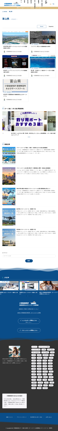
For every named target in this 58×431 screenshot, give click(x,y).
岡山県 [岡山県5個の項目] (39, 365)
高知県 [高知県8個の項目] (34, 387)
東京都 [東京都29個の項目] (39, 371)
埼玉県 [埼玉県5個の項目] (46, 357)
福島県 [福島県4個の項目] (51, 376)
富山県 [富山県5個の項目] (34, 362)
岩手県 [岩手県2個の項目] (45, 365)
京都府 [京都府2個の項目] (52, 351)
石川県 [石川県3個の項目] (50, 373)
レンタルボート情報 (14, 281)
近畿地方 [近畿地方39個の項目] (50, 379)
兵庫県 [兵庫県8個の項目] (39, 354)
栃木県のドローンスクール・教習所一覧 (26, 208)
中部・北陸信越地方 (7, 44)
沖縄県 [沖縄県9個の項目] (34, 373)
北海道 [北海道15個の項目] (52, 354)
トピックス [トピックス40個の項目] (35, 346)
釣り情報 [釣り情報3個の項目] (40, 382)
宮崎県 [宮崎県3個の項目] (50, 360)
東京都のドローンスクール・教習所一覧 (26, 229)
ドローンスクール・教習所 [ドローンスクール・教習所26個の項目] (44, 346)
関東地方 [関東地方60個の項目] (34, 384)
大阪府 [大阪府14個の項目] (34, 360)
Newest (41, 26)
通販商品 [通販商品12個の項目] (34, 382)
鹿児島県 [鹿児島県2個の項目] (45, 387)
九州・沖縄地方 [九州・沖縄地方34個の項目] (45, 351)
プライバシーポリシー (22, 416)
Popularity (51, 26)
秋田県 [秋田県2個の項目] (34, 379)
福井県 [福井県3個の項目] (40, 376)
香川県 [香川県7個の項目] (51, 384)
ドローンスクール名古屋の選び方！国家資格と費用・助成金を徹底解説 (33, 168)
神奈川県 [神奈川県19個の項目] (34, 376)
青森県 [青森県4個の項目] (40, 384)
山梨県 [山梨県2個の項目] (50, 362)
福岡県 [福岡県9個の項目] (46, 376)
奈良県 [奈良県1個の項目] (39, 360)
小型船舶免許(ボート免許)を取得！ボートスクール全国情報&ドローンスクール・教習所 (32, 427)
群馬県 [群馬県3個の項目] (39, 379)
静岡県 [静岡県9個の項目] (46, 384)
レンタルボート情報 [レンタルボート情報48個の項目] (36, 349)
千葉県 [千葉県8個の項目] (34, 357)
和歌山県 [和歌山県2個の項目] (39, 357)
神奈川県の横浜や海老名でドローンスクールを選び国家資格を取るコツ (33, 188)
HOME (5, 11)
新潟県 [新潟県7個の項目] (34, 371)
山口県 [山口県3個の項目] (39, 362)
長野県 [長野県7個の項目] (52, 382)
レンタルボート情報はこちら (29, 320)
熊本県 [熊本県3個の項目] (45, 373)
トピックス (55, 281)
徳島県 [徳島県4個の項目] (39, 368)
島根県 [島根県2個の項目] (50, 365)
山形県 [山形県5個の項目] (45, 362)
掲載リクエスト (9, 416)
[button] (3, 124)
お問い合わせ (49, 416)
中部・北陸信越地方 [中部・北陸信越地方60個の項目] (36, 351)
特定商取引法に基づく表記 (36, 416)
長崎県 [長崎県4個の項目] (46, 382)
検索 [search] (28, 260)
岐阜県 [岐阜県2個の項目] (34, 365)
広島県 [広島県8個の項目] (34, 368)
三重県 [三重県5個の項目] (44, 349)
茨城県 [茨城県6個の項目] (45, 379)
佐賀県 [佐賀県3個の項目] (34, 354)
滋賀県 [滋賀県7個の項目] (39, 373)
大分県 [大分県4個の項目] (51, 357)
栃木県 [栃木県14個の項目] (51, 371)
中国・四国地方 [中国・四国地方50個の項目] (51, 349)
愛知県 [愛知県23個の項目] (50, 368)
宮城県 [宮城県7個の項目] (45, 360)
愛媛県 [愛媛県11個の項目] (45, 368)
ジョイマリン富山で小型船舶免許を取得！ (41, 46)
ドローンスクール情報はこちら (29, 330)
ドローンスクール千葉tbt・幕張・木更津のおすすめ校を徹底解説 (32, 147)
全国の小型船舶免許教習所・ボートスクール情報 (29, 312)
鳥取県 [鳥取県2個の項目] (39, 387)
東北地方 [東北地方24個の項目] (45, 371)
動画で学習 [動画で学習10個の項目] (46, 354)
